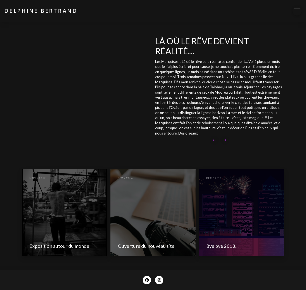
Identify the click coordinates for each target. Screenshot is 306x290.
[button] (297, 10)
